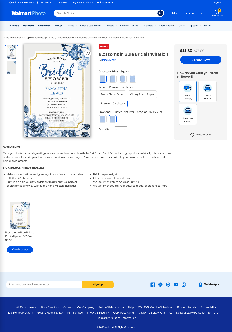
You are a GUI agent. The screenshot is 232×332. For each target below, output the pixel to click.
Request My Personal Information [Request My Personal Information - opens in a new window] (116, 317)
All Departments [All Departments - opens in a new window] (26, 307)
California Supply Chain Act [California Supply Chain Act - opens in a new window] (155, 312)
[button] (201, 135)
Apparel (194, 25)
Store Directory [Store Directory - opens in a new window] (49, 307)
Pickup (58, 25)
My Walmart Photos (83, 2)
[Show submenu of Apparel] (200, 25)
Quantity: (104, 129)
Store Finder (47, 2)
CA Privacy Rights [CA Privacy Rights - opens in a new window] (123, 312)
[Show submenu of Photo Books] (174, 25)
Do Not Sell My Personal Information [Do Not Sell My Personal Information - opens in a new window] (198, 312)
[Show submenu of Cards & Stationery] (101, 25)
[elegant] (123, 79)
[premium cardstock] (113, 103)
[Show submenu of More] (211, 25)
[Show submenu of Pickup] (63, 25)
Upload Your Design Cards (40, 37)
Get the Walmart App (50, 312)
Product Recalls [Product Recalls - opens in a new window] (186, 307)
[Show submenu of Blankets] (155, 25)
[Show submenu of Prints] (76, 25)
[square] (102, 79)
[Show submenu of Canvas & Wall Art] (139, 25)
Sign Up (98, 284)
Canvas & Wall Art (129, 25)
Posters (110, 25)
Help (174, 13)
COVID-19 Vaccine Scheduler (155, 307)
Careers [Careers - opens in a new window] (68, 307)
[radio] (11, 52)
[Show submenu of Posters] (116, 25)
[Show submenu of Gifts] (185, 25)
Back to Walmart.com (21, 2)
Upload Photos (105, 2)
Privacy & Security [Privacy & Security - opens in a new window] (98, 312)
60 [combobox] (116, 129)
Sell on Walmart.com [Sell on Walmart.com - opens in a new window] (111, 307)
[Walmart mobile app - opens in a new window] (208, 284)
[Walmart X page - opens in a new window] (160, 284)
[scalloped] (132, 79)
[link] (20, 228)
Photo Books (166, 25)
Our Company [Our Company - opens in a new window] (85, 307)
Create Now (201, 60)
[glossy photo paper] (142, 94)
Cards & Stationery (90, 25)
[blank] (102, 119)
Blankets (148, 25)
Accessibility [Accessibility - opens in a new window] (208, 307)
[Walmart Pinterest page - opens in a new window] (168, 284)
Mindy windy (109, 60)
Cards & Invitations (13, 37)
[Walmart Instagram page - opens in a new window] (184, 284)
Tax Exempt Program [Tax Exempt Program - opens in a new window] (20, 312)
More (207, 25)
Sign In (217, 2)
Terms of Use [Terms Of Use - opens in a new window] (75, 312)
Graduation (44, 25)
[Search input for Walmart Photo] (105, 13)
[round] (113, 79)
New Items (28, 25)
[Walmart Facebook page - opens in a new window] (152, 284)
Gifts (181, 25)
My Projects (63, 2)
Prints (71, 25)
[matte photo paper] (112, 94)
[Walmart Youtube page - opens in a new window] (176, 284)
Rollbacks (14, 25)
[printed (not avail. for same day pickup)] (113, 119)
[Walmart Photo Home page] (28, 13)
